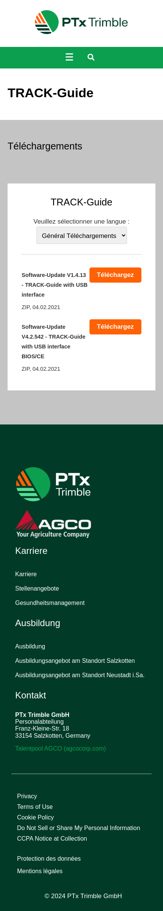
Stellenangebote (37, 588)
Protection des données (49, 858)
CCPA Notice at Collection (52, 838)
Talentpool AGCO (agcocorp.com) (60, 748)
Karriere (26, 574)
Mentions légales (40, 871)
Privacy (27, 796)
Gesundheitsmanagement (50, 603)
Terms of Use (35, 807)
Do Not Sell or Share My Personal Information (78, 828)
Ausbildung (30, 646)
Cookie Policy (35, 817)
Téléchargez (115, 274)
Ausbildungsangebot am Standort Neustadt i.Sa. (80, 675)
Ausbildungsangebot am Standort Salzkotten (75, 661)
